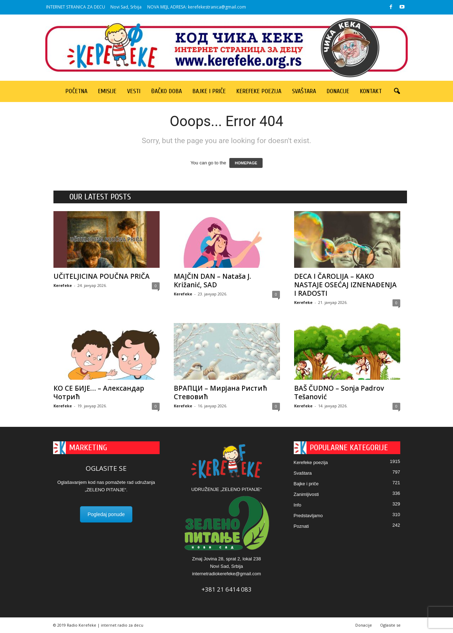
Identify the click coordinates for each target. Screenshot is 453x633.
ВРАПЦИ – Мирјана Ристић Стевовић (220, 392)
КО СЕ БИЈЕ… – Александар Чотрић (98, 392)
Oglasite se (390, 625)
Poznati (301, 526)
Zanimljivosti (306, 494)
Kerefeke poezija (258, 91)
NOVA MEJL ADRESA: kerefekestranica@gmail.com (196, 7)
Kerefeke (62, 285)
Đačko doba (166, 91)
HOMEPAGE (246, 163)
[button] (397, 91)
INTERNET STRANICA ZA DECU (75, 7)
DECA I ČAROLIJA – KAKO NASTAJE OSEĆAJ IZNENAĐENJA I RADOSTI (345, 285)
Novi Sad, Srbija (126, 7)
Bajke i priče (209, 91)
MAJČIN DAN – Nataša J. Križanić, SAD (212, 280)
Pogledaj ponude (106, 514)
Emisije (107, 91)
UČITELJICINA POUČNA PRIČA (101, 276)
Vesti (134, 91)
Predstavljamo (308, 515)
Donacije (338, 91)
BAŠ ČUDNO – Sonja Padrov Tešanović (339, 392)
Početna (76, 91)
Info (298, 505)
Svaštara (304, 91)
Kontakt (371, 91)
